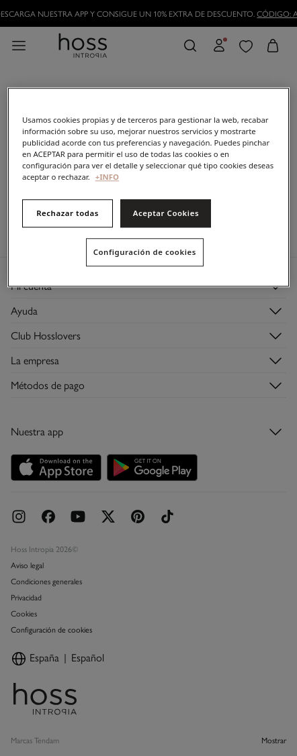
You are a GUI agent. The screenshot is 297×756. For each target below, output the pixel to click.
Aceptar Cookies (166, 214)
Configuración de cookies (144, 253)
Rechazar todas (67, 214)
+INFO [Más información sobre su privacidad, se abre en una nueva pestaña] (107, 177)
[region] (148, 187)
